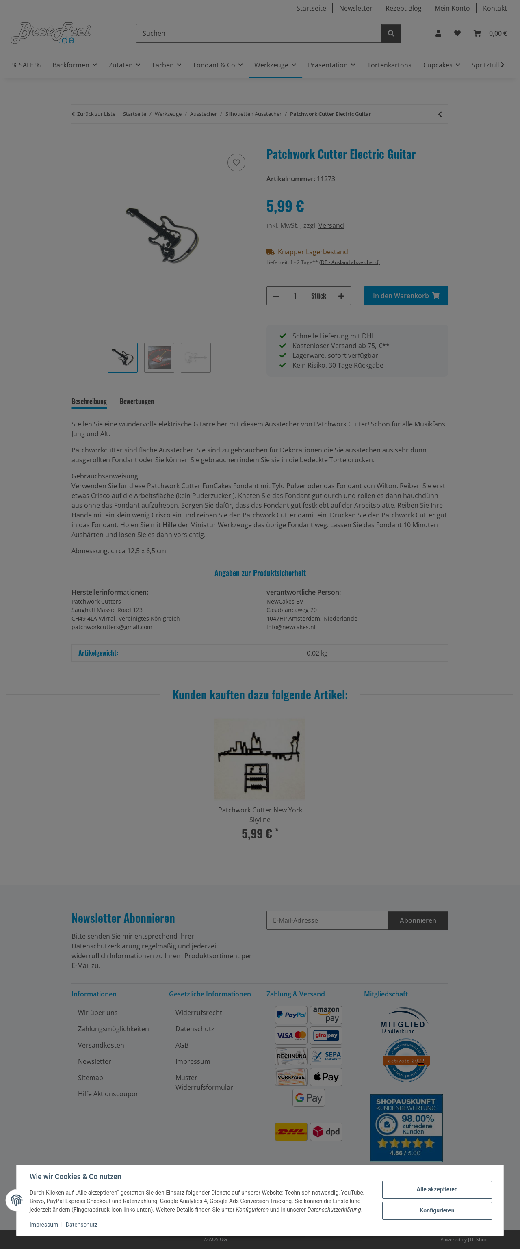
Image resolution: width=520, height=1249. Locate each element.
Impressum (44, 1224)
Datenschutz (82, 1224)
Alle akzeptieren (436, 1189)
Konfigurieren (437, 1210)
